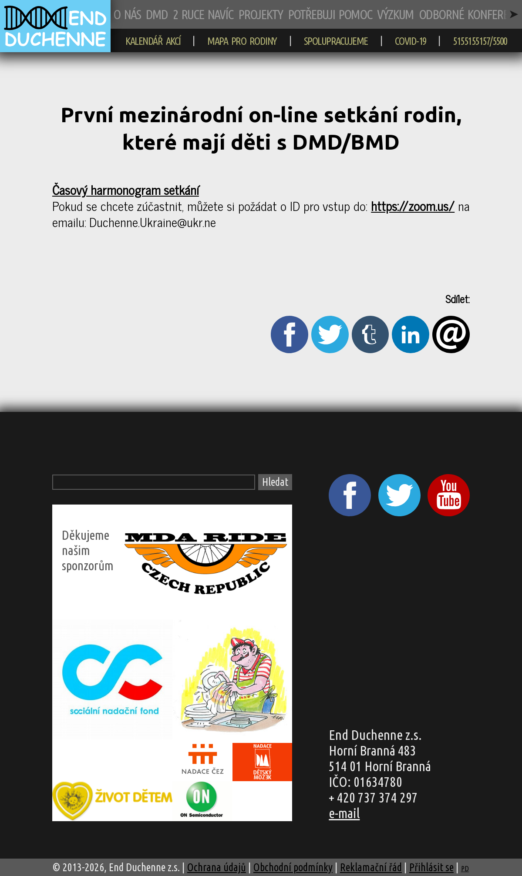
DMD (157, 14)
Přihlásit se (431, 867)
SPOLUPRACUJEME (336, 41)
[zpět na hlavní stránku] (55, 48)
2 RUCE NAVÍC (203, 14)
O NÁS (127, 14)
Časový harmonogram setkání (125, 189)
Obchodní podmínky (293, 867)
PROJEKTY (260, 14)
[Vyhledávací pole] (153, 482)
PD (465, 869)
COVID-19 (410, 41)
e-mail (344, 813)
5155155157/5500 (480, 41)
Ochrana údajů (216, 867)
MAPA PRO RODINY (242, 41)
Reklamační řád (371, 867)
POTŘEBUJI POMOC (330, 14)
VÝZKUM (395, 14)
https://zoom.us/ (413, 205)
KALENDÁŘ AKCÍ (153, 41)
